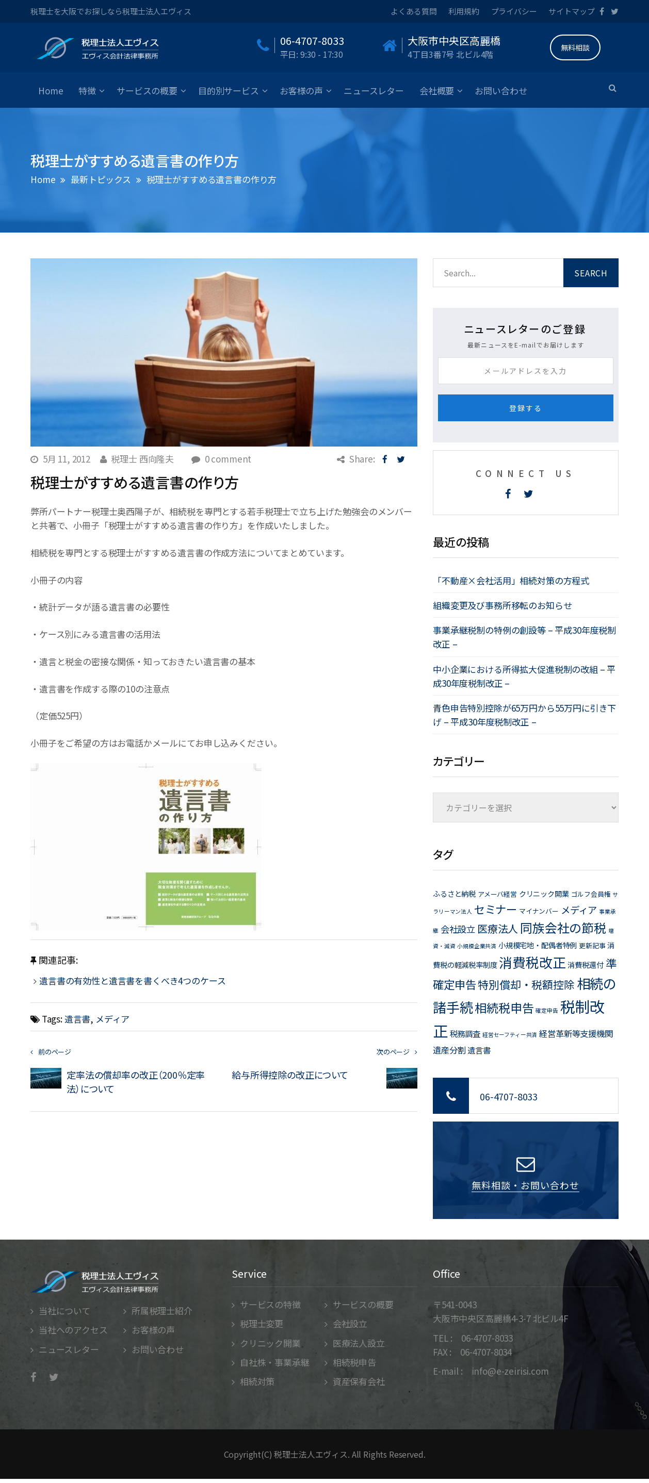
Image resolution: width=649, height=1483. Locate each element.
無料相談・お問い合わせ (525, 1185)
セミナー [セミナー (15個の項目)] (495, 909)
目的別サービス (228, 90)
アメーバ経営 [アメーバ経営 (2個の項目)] (497, 894)
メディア (112, 1018)
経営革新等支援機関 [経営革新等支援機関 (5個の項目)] (576, 1033)
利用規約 (463, 11)
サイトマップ (571, 11)
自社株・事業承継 (275, 1362)
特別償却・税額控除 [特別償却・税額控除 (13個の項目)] (526, 984)
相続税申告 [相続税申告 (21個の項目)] (504, 1007)
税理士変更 (261, 1323)
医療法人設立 (359, 1343)
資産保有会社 (359, 1381)
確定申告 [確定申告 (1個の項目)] (547, 1010)
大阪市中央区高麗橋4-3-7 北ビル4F (501, 1318)
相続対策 (257, 1381)
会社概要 (436, 90)
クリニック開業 (270, 1343)
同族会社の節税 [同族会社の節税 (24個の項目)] (563, 927)
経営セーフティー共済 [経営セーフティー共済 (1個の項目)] (509, 1035)
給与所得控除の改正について (290, 1074)
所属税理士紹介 (162, 1310)
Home (50, 90)
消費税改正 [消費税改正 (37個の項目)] (532, 961)
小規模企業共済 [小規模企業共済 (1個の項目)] (476, 946)
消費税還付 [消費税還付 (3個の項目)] (585, 964)
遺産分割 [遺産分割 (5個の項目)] (449, 1050)
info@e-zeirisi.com (510, 1370)
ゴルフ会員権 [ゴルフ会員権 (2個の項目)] (591, 894)
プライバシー (514, 11)
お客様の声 (301, 90)
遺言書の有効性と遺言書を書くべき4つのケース (136, 980)
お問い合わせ (501, 90)
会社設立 (350, 1323)
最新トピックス (101, 179)
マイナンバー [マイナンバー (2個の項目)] (539, 911)
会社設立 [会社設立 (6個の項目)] (458, 928)
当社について (64, 1310)
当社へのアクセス (73, 1329)
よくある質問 (413, 11)
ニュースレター (374, 90)
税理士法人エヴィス (311, 1454)
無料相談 (575, 47)
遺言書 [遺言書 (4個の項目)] (479, 1050)
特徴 (87, 90)
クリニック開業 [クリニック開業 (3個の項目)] (544, 893)
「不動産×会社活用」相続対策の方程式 (511, 580)
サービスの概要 (147, 90)
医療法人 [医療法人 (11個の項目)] (497, 928)
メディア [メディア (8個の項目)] (579, 909)
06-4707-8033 (509, 1096)
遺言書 (77, 1018)
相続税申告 (354, 1362)
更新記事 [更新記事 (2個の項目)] (592, 945)
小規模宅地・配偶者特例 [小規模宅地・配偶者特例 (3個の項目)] (537, 945)
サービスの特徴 (270, 1304)
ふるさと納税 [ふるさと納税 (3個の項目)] (454, 893)
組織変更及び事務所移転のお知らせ (502, 605)
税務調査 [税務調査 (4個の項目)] (465, 1033)
